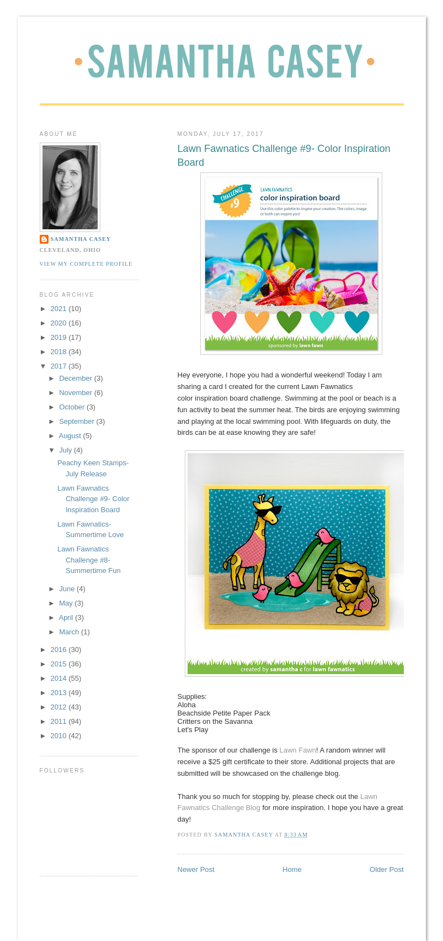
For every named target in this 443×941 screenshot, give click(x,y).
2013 (60, 692)
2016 (60, 649)
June (68, 589)
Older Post (386, 869)
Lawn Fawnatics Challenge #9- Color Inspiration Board (93, 499)
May (66, 603)
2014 (60, 678)
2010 (60, 736)
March (70, 632)
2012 (60, 707)
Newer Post (196, 869)
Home (292, 869)
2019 (60, 337)
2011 (60, 721)
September (77, 421)
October (73, 407)
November (76, 392)
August (70, 436)
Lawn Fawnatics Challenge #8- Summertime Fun (89, 560)
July (66, 450)
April (66, 617)
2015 (60, 664)
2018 (60, 352)
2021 (60, 308)
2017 (60, 366)
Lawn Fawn (298, 750)
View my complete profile (86, 264)
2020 (60, 323)
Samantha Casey (81, 239)
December (76, 378)
